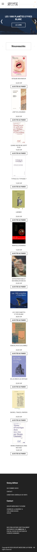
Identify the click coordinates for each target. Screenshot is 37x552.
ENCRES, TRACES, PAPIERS (18, 412)
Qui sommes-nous (12, 488)
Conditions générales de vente (17, 495)
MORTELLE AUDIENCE (19, 245)
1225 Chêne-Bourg (12, 511)
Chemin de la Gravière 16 (15, 509)
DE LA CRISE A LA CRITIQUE (18, 379)
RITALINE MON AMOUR (19, 78)
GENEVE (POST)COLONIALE (18, 345)
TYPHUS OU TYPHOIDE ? (19, 179)
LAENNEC (19, 212)
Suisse (9, 513)
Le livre (18, 25)
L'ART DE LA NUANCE (18, 112)
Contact (9, 491)
